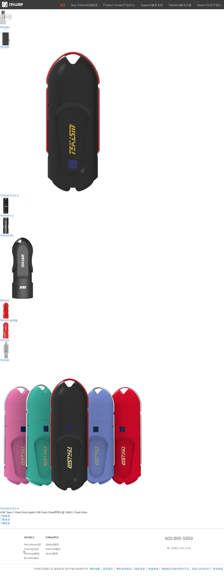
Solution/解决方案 (179, 5)
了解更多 (5, 516)
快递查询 (153, 568)
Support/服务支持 (152, 5)
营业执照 (218, 568)
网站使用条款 (124, 568)
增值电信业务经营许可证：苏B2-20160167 (185, 568)
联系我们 (108, 568)
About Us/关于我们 (209, 5)
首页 (63, 5)
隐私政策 (140, 568)
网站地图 (95, 568)
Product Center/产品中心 (119, 5)
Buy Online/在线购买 (84, 5)
